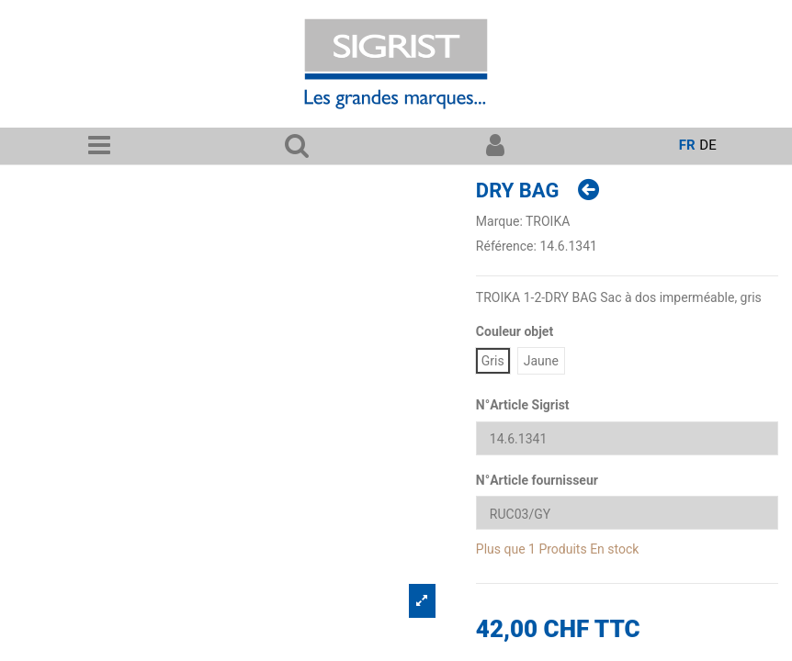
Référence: (506, 246)
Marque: (499, 221)
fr (687, 145)
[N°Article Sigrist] (627, 438)
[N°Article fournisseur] (627, 513)
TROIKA (548, 221)
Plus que (501, 549)
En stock (614, 549)
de (707, 145)
